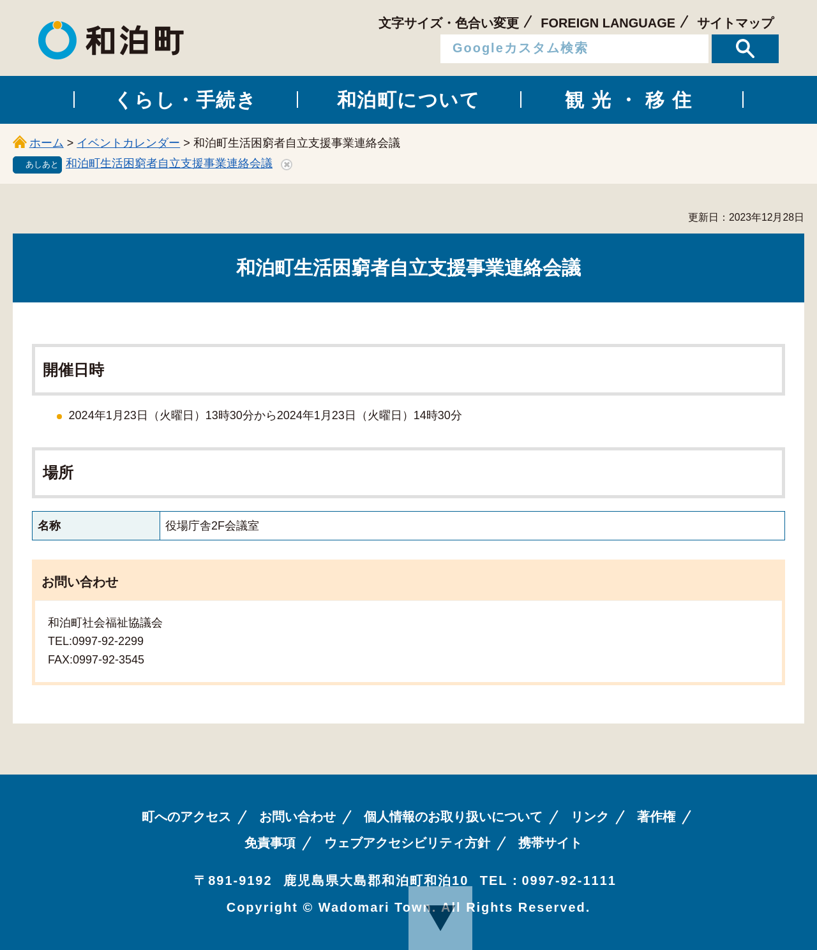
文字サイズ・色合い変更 (449, 23)
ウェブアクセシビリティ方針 (407, 843)
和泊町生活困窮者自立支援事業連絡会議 (169, 163)
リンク (590, 817)
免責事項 (270, 843)
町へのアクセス (186, 817)
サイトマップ (735, 23)
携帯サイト (550, 843)
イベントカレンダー (128, 143)
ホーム (46, 143)
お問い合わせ (297, 817)
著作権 (656, 817)
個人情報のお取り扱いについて (453, 817)
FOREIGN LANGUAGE (608, 23)
